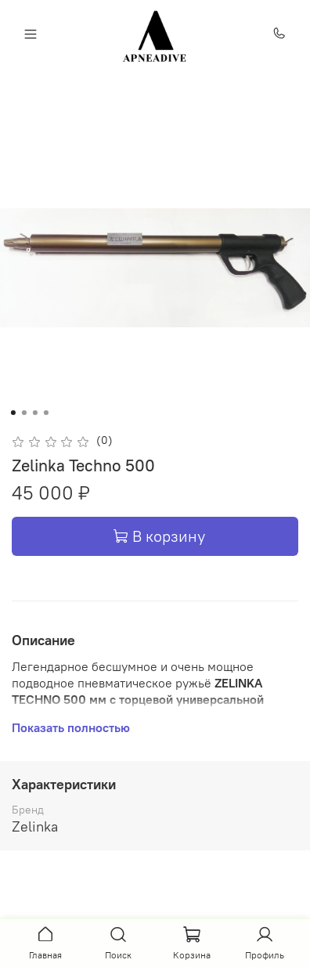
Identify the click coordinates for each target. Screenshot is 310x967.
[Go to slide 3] (35, 412)
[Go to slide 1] (13, 412)
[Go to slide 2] (24, 412)
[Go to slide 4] (46, 412)
